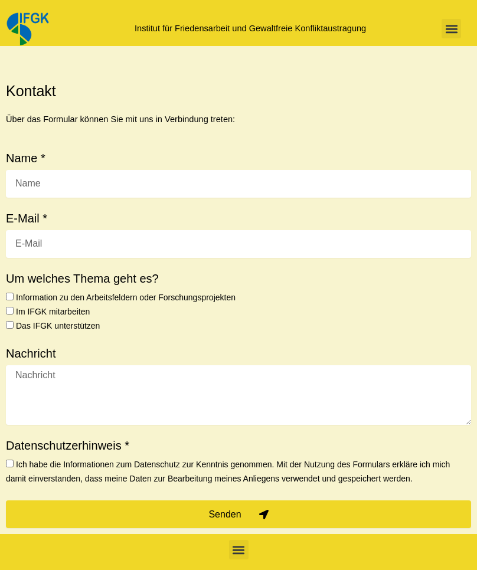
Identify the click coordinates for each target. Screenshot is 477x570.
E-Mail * (26, 218)
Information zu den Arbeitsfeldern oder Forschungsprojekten (126, 297)
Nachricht (30, 354)
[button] (451, 28)
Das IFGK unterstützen (58, 325)
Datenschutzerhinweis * (67, 446)
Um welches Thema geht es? (82, 279)
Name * (25, 158)
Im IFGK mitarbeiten (53, 311)
